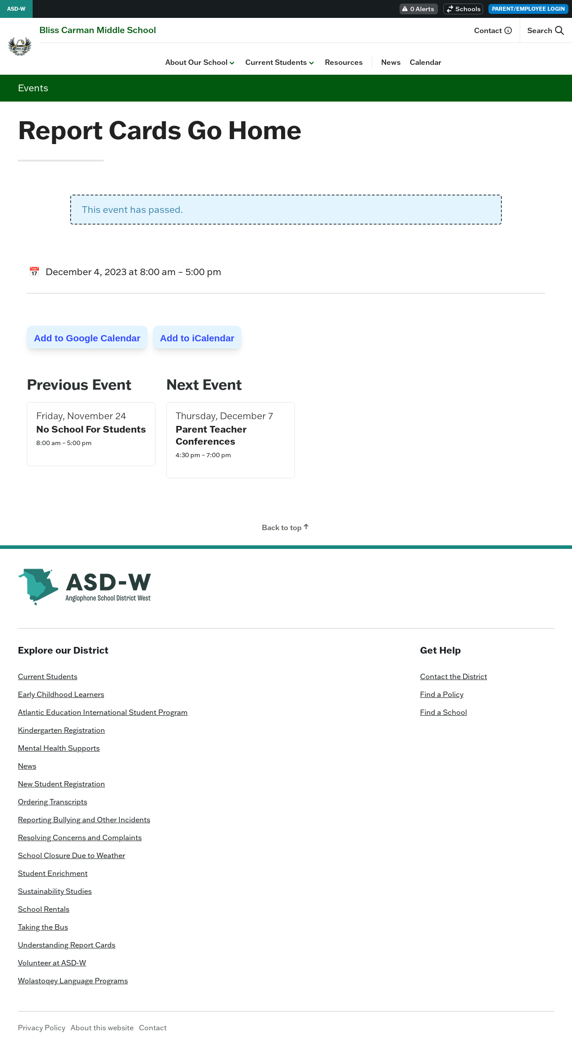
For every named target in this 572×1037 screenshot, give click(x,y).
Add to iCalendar (197, 331)
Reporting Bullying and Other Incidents (84, 812)
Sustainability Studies (55, 884)
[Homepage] (97, 29)
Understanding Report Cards (66, 938)
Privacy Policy (41, 1020)
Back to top (286, 520)
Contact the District (453, 669)
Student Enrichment (53, 866)
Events (33, 80)
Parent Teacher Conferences (211, 428)
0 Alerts (417, 9)
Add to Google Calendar (87, 331)
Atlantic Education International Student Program (103, 705)
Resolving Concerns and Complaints (80, 830)
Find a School (443, 705)
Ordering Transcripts (52, 794)
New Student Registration (61, 777)
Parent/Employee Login (528, 8)
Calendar (299, 55)
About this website (102, 1020)
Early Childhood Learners (61, 687)
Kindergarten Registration (61, 723)
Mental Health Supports (59, 741)
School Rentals (43, 902)
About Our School (74, 56)
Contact (493, 30)
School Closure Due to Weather (71, 848)
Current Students (154, 56)
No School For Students (91, 422)
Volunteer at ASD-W (52, 956)
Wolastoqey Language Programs (73, 973)
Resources (218, 55)
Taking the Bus (43, 920)
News (265, 55)
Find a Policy (441, 687)
